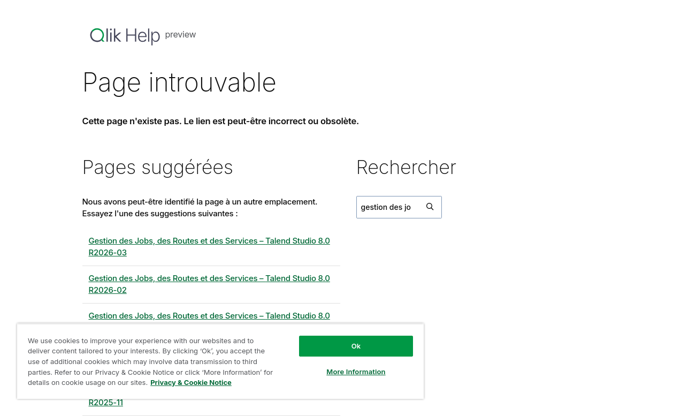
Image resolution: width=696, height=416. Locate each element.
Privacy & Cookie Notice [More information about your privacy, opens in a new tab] (191, 382)
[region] (220, 361)
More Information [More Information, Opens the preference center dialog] (355, 371)
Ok (356, 346)
